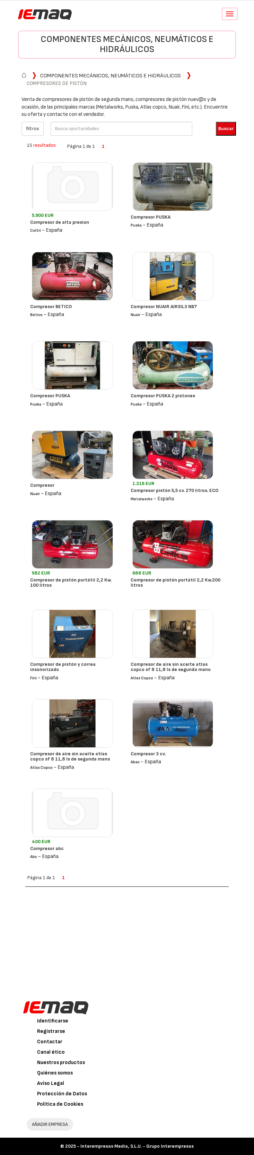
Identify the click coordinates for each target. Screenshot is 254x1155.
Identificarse (52, 1021)
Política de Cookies (60, 1104)
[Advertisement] (126, 938)
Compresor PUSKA (150, 217)
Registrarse (51, 1031)
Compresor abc (47, 848)
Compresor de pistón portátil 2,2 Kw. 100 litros (71, 582)
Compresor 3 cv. (148, 754)
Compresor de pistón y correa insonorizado (63, 666)
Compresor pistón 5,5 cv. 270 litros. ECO (175, 490)
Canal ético (51, 1052)
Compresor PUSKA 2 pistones (163, 396)
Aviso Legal (50, 1083)
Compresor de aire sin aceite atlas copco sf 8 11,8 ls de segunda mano (171, 666)
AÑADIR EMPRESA (50, 1124)
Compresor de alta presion (59, 222)
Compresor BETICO (51, 306)
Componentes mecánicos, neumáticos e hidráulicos (127, 44)
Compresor (42, 485)
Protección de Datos (62, 1093)
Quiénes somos (55, 1073)
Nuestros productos (61, 1062)
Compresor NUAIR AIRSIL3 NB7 (164, 306)
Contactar (49, 1041)
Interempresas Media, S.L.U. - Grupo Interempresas (137, 1146)
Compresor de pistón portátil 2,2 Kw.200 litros (175, 582)
